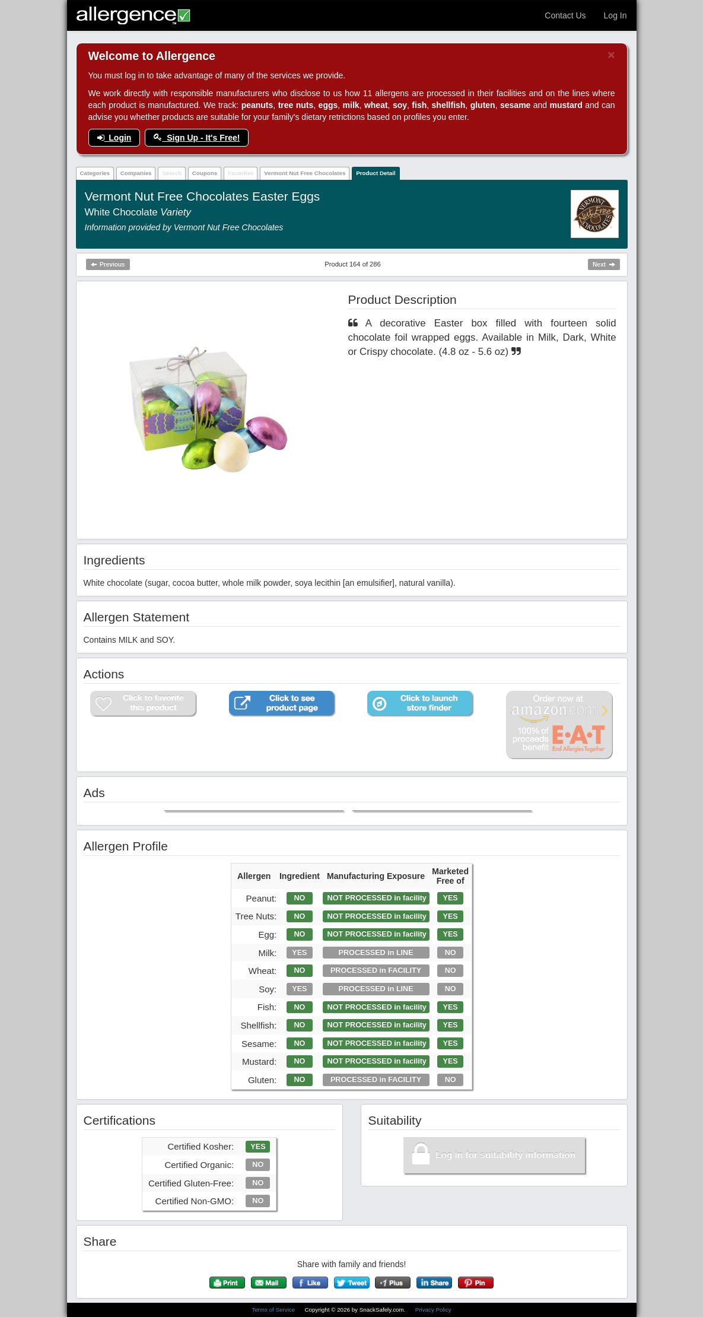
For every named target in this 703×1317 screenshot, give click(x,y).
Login (114, 137)
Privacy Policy (433, 1309)
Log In (615, 15)
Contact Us (565, 15)
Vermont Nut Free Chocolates (304, 173)
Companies (136, 173)
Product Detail (375, 173)
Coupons (204, 173)
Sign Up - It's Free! (197, 137)
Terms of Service (274, 1309)
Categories (94, 173)
